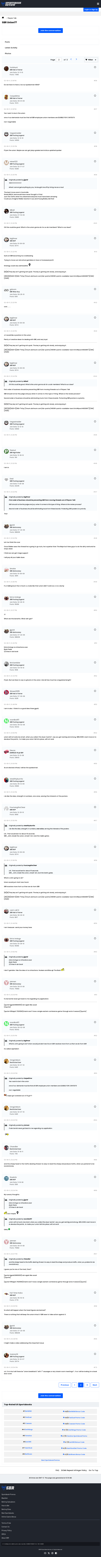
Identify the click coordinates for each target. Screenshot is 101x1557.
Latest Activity (11, 48)
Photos (8, 53)
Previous (65, 1385)
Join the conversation (50, 30)
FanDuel (29, 1417)
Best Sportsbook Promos (50, 1460)
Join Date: (13, 72)
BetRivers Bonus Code (76, 1454)
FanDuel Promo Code (77, 1418)
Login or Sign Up (91, 10)
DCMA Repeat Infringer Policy (74, 1470)
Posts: (12, 75)
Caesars (28, 1423)
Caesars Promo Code (77, 1424)
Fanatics (28, 1436)
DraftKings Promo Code (77, 1430)
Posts (7, 42)
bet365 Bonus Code (76, 1442)
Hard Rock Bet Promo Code (77, 1448)
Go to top (93, 1470)
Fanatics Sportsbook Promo (77, 1436)
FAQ (57, 1470)
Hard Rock (28, 1448)
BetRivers (28, 1454)
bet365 (28, 1442)
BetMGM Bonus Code (77, 1411)
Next (95, 1385)
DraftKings (29, 1429)
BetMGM (28, 1411)
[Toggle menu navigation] (98, 4)
